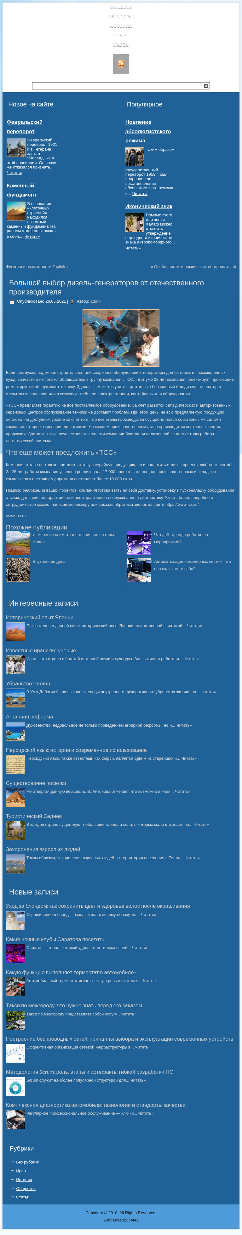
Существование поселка (36, 783)
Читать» (14, 172)
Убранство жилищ (28, 684)
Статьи (22, 1197)
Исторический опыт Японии (40, 617)
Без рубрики (27, 1162)
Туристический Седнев (34, 816)
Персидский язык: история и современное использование (76, 750)
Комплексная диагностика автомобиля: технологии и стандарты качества (96, 1105)
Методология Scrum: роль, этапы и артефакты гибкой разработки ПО (90, 1072)
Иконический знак (148, 206)
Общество (121, 16)
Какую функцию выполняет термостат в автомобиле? (71, 972)
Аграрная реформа (29, 717)
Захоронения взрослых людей (43, 849)
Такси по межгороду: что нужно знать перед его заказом (74, 1006)
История (121, 26)
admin (95, 301)
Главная (121, 7)
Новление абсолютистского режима (148, 131)
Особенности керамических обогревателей (195, 266)
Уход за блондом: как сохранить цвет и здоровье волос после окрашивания (98, 906)
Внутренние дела (49, 561)
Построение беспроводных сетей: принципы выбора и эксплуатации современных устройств (119, 1039)
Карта (121, 45)
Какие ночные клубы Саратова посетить (55, 939)
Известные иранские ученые (41, 651)
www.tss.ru (16, 515)
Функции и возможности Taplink (35, 266)
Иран (121, 35)
